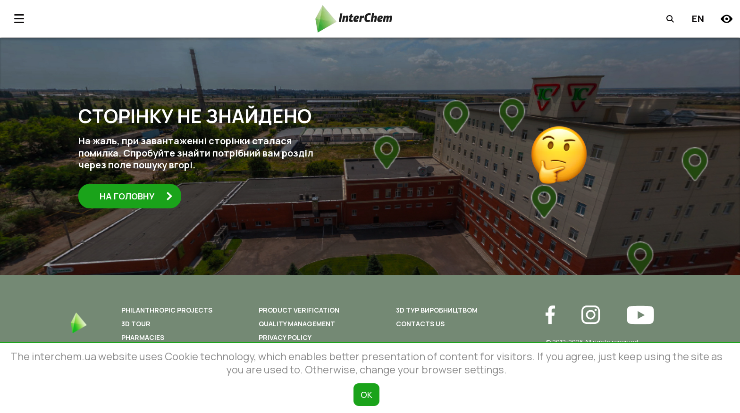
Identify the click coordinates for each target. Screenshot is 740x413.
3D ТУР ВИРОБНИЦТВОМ (437, 310)
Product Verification (299, 310)
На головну (136, 196)
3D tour (136, 323)
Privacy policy (285, 337)
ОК (366, 394)
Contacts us (420, 323)
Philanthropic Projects (166, 310)
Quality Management (297, 323)
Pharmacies (142, 337)
